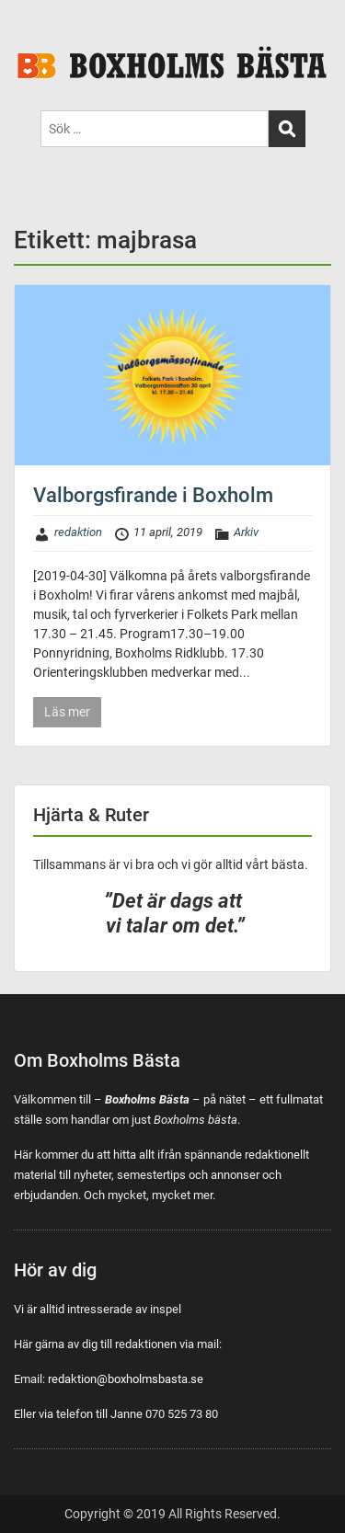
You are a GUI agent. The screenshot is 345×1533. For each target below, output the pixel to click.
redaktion (78, 532)
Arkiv (246, 532)
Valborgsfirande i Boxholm (153, 495)
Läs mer (67, 711)
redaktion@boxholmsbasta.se (125, 1379)
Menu (33, 31)
